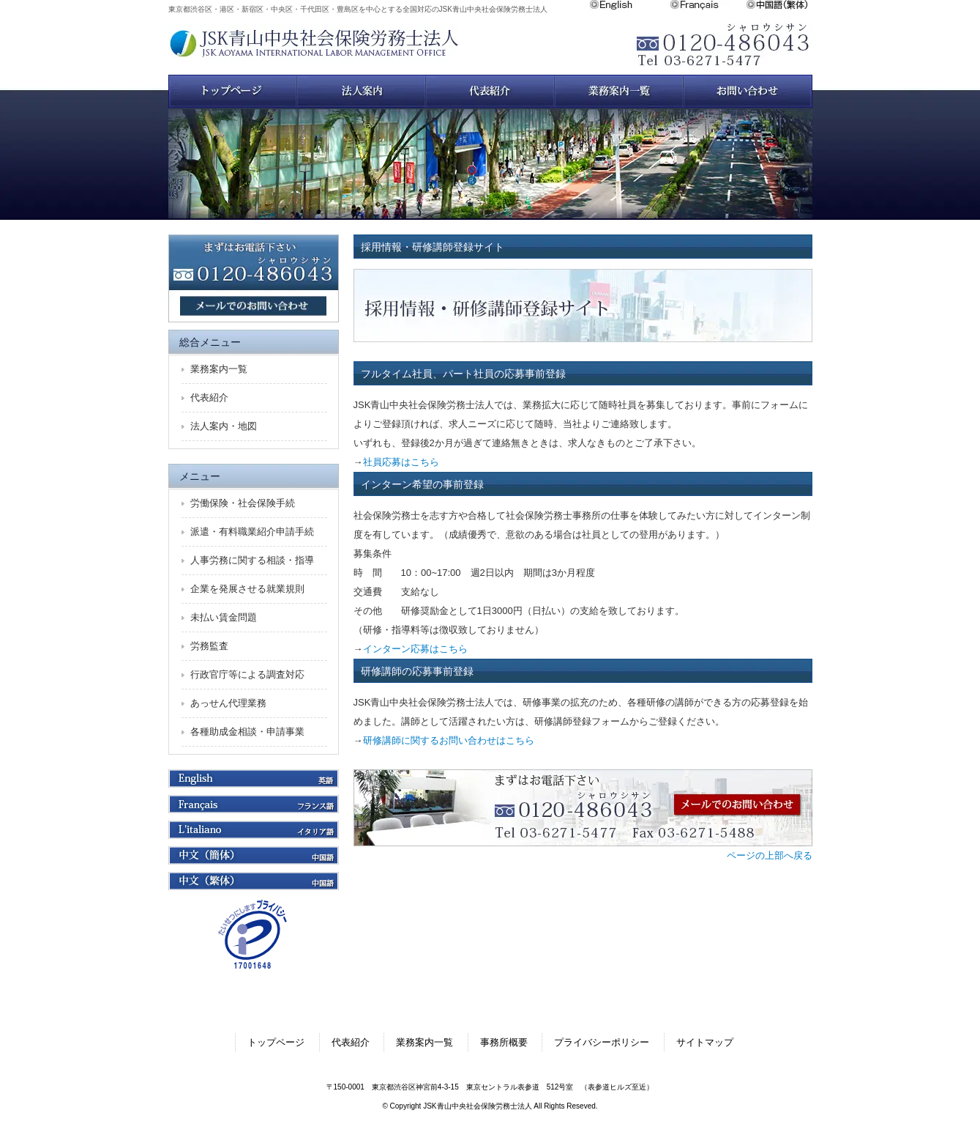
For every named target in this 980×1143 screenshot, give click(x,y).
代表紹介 (209, 397)
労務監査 (209, 645)
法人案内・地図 (223, 426)
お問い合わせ (748, 91)
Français (708, 5)
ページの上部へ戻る (769, 855)
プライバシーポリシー (601, 1042)
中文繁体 (779, 5)
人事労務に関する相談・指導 (252, 560)
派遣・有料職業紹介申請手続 (252, 531)
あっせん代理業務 (228, 703)
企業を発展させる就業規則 (247, 588)
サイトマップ (704, 1042)
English (629, 5)
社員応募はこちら (401, 461)
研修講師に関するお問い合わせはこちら (448, 740)
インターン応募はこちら (415, 648)
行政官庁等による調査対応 (247, 674)
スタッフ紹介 (490, 91)
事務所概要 (504, 1042)
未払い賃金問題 (223, 617)
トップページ (232, 91)
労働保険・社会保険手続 (242, 502)
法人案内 (361, 91)
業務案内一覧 (619, 91)
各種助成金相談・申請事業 (247, 731)
